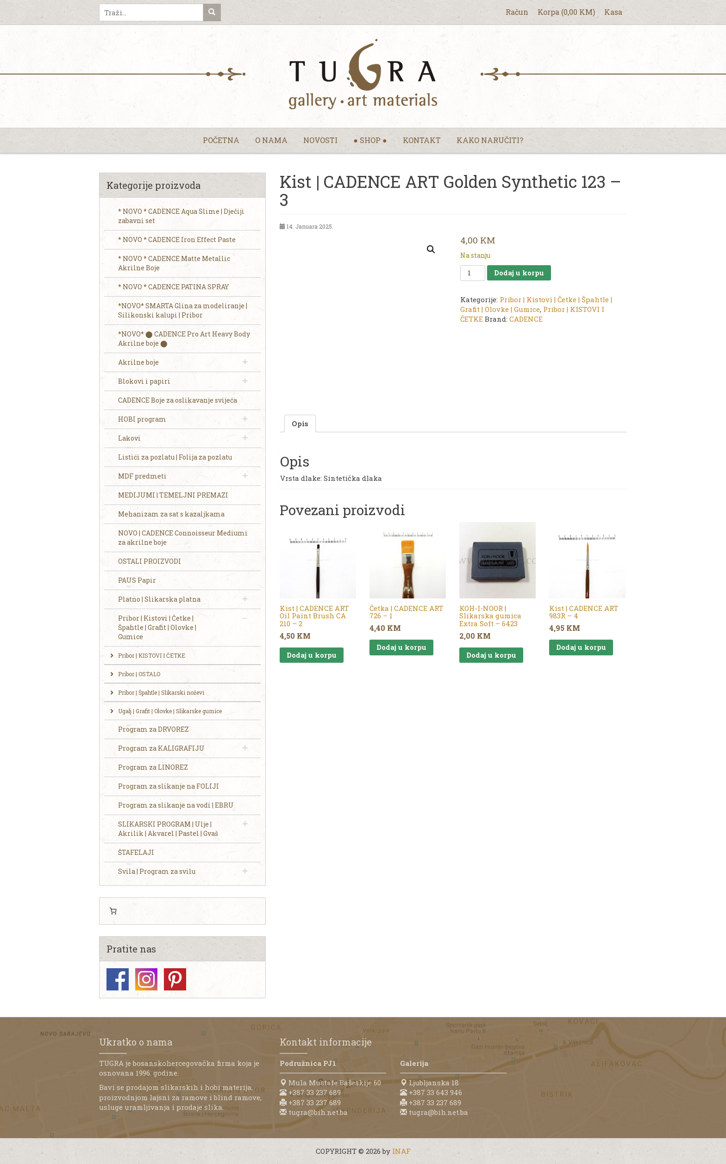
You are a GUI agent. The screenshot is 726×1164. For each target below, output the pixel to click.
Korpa (566, 12)
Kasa (613, 12)
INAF (401, 1151)
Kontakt (422, 140)
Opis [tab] (300, 423)
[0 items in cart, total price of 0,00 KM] (113, 911)
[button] (431, 249)
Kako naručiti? (490, 140)
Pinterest (175, 979)
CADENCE (526, 319)
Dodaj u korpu (519, 272)
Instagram (146, 979)
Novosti (320, 140)
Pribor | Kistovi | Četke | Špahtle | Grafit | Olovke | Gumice (536, 304)
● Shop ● (370, 140)
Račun (517, 12)
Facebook (117, 979)
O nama (271, 140)
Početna (221, 140)
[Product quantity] (472, 273)
